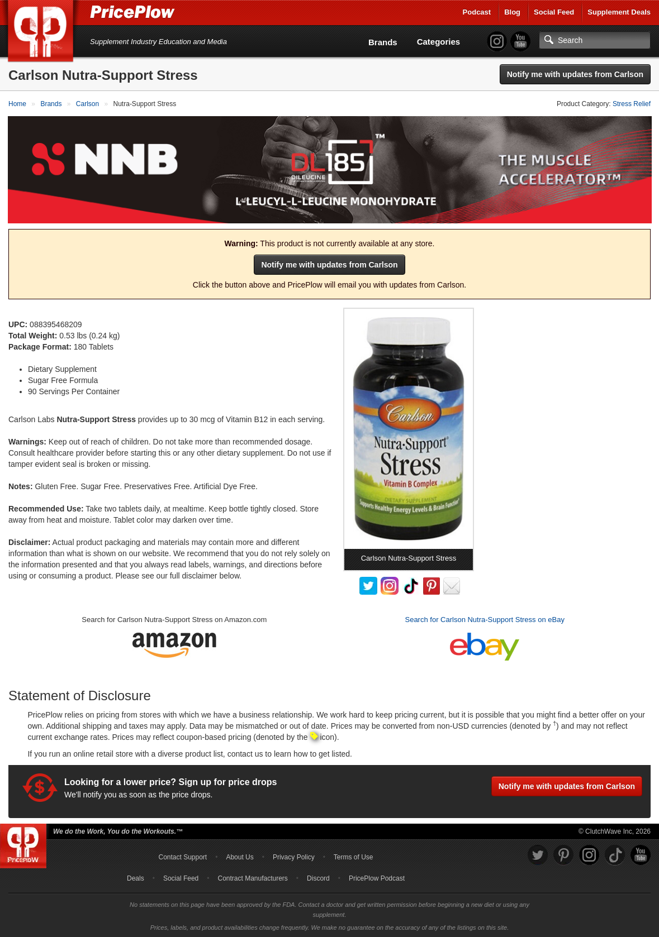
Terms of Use (353, 856)
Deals (135, 877)
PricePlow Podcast (377, 877)
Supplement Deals (619, 12)
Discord (318, 877)
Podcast (477, 12)
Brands (382, 42)
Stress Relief (632, 104)
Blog (512, 12)
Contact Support (182, 856)
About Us (239, 856)
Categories (439, 41)
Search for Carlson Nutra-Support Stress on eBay (484, 619)
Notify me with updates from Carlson (575, 74)
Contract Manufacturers (252, 877)
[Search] (595, 40)
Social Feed (554, 12)
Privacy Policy (294, 856)
